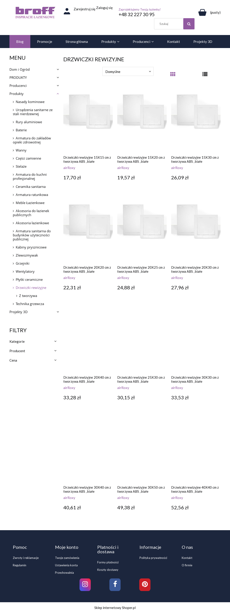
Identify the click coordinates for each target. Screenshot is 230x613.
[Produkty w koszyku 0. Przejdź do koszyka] (209, 12)
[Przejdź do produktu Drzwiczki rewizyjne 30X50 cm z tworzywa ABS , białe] (142, 450)
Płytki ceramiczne (29, 279)
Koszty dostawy (107, 569)
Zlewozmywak (27, 255)
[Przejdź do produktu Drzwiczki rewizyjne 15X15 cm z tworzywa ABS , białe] (88, 120)
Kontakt (187, 558)
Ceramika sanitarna (31, 186)
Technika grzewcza (30, 303)
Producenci (18, 85)
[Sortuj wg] (128, 71)
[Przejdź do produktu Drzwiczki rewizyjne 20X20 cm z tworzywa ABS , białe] (88, 230)
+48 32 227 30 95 (137, 14)
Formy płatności (108, 562)
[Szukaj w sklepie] (175, 24)
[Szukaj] (189, 23)
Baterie (21, 130)
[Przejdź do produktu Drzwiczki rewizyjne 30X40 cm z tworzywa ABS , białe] (88, 450)
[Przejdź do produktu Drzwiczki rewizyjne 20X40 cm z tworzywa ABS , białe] (88, 340)
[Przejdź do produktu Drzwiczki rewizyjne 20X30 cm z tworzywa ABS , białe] (196, 230)
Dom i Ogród (19, 69)
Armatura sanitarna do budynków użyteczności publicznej (32, 235)
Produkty (16, 93)
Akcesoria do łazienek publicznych (31, 213)
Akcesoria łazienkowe (32, 223)
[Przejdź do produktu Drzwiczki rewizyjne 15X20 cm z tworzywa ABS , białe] (142, 120)
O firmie (187, 565)
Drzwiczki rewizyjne (31, 287)
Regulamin (19, 565)
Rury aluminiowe (29, 122)
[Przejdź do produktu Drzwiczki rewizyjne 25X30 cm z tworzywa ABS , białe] (142, 340)
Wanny (21, 150)
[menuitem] (19, 41)
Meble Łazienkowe (30, 202)
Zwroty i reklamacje (26, 558)
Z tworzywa (28, 295)
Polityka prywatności (153, 558)
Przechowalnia (64, 572)
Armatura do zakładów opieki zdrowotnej (32, 140)
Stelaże (21, 166)
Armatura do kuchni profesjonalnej (30, 176)
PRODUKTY (18, 77)
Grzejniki (22, 263)
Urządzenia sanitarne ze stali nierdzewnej (33, 112)
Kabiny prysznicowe (31, 247)
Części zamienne (28, 158)
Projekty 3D (18, 312)
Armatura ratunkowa (32, 194)
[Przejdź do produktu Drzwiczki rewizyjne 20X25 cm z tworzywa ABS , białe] (142, 230)
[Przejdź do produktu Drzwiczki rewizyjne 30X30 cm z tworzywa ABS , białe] (196, 340)
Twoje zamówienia (67, 558)
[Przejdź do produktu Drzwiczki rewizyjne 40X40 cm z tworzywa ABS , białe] (196, 450)
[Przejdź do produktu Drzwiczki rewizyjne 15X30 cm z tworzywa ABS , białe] (196, 120)
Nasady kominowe (30, 101)
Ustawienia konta (66, 565)
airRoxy (69, 168)
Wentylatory (25, 271)
